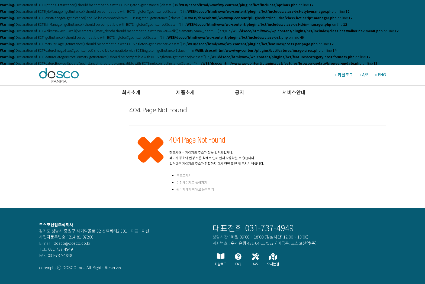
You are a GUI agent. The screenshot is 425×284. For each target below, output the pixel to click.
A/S (365, 74)
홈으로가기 (183, 175)
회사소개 (131, 92)
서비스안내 (293, 92)
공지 (239, 92)
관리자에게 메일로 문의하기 (195, 189)
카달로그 (345, 74)
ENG (382, 74)
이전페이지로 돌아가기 (191, 182)
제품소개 (185, 92)
